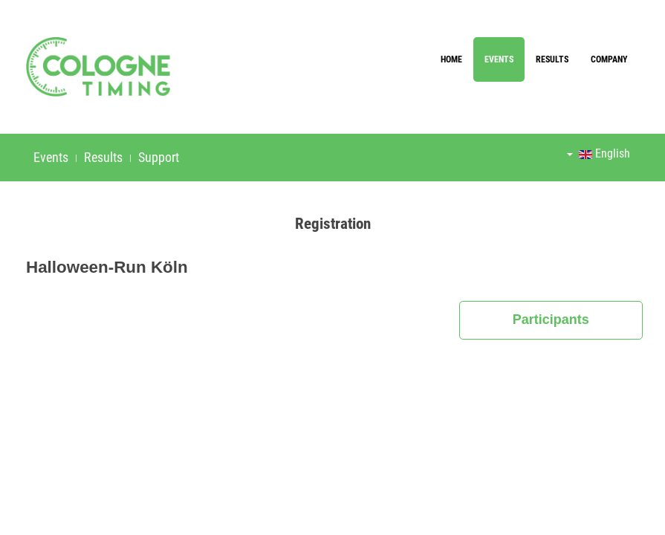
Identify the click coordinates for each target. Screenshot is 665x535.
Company (609, 59)
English (598, 153)
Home (451, 59)
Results (552, 59)
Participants (551, 319)
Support (158, 157)
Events (498, 59)
